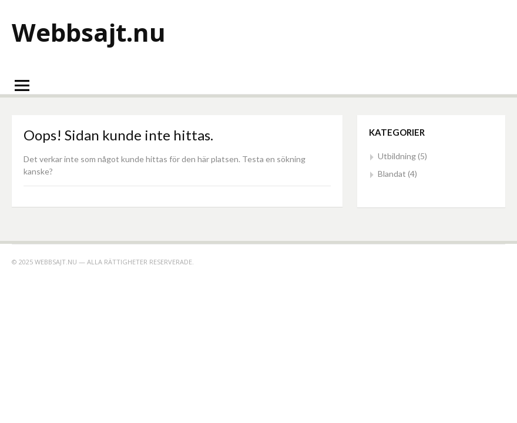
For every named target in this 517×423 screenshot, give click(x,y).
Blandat (392, 174)
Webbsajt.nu (89, 32)
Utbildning (397, 156)
